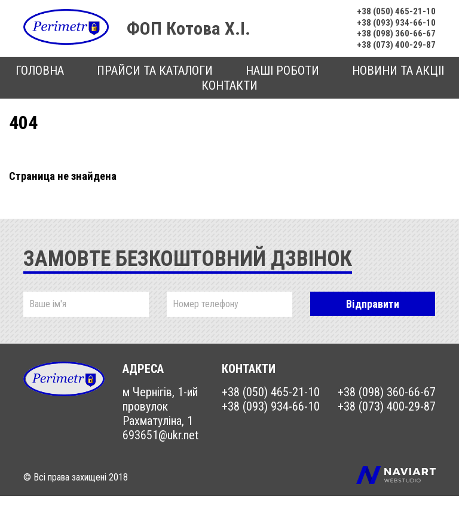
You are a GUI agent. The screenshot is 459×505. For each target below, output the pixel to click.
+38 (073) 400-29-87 (391, 53)
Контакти (229, 94)
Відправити (372, 313)
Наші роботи (282, 79)
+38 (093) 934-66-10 (391, 26)
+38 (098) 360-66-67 (391, 39)
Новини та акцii (398, 79)
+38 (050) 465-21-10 (391, 12)
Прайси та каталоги (155, 79)
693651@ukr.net (160, 444)
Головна (40, 79)
